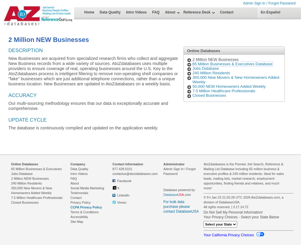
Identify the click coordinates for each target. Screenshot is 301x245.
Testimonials (79, 193)
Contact (227, 12)
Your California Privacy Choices (234, 235)
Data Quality (110, 12)
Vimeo (119, 202)
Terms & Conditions (84, 212)
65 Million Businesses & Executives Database (232, 64)
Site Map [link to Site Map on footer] (76, 221)
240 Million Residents (211, 73)
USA (180, 194)
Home (89, 12)
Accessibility (79, 217)
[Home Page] (22, 9)
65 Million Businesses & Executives (36, 169)
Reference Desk (196, 12)
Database (170, 194)
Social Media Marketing (87, 188)
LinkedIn (121, 195)
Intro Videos (136, 12)
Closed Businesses (209, 95)
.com (177, 194)
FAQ (156, 12)
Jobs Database (205, 68)
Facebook (121, 181)
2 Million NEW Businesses (30, 178)
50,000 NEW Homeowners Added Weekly (229, 86)
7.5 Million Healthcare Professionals (223, 91)
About (170, 12)
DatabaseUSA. (229, 202)
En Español (270, 12)
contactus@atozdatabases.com (135, 174)
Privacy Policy (80, 202)
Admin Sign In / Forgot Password (269, 3)
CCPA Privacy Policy (86, 207)
